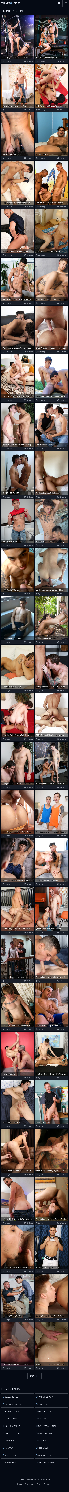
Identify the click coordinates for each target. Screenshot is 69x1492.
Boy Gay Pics (10, 1462)
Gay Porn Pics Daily (13, 1411)
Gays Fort (42, 1440)
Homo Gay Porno (45, 1433)
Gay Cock (42, 1419)
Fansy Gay (9, 1448)
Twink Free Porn (45, 1397)
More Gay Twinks (12, 1426)
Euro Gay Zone (44, 1455)
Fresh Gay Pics (44, 1411)
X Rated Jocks (11, 1455)
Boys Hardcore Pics (47, 1426)
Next (31, 1376)
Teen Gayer (43, 1448)
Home (19, 1484)
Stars (39, 1484)
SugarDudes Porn (46, 1462)
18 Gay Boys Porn (12, 1433)
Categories (29, 1484)
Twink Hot (9, 1440)
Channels (48, 1484)
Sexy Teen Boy (11, 1419)
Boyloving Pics (11, 1397)
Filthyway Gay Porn (13, 1404)
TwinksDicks (10, 3)
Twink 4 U (42, 1404)
